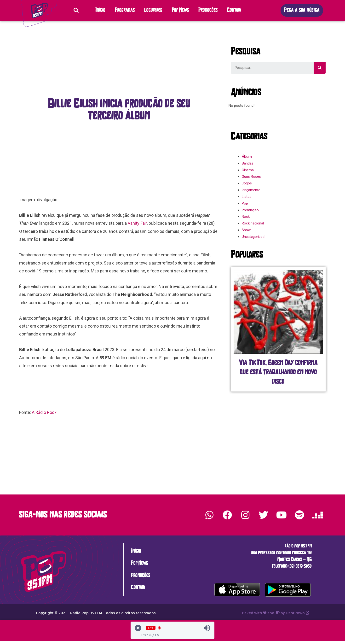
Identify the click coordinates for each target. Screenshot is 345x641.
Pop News (180, 10)
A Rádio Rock (44, 412)
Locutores (153, 10)
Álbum (247, 156)
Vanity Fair (137, 223)
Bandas (247, 163)
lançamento (251, 190)
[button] (302, 10)
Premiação (250, 210)
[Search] (320, 68)
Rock (246, 216)
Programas (125, 10)
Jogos (247, 183)
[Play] (138, 628)
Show (246, 230)
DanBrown (297, 613)
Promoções (208, 10)
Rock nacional (253, 223)
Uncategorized (253, 237)
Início (100, 10)
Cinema (248, 170)
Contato (234, 10)
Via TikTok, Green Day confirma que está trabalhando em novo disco (278, 372)
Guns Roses (251, 176)
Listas (246, 196)
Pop (245, 203)
